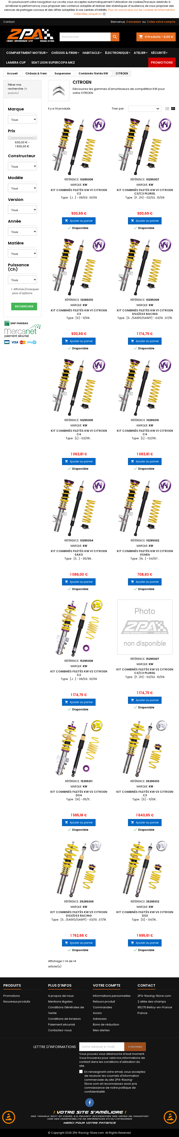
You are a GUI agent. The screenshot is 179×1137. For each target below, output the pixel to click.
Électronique (116, 53)
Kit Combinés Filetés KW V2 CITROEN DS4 (78, 793)
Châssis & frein (64, 53)
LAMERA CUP (16, 62)
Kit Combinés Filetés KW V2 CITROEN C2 (78, 673)
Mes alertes (101, 1030)
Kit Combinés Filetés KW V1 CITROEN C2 (79, 192)
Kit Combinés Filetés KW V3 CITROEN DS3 (144, 914)
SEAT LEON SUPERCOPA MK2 (53, 62)
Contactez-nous (60, 1030)
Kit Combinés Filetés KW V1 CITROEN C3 (79, 312)
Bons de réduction (106, 1024)
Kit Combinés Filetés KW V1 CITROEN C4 (79, 432)
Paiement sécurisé (61, 1024)
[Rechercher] (89, 36)
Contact (9, 22)
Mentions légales (60, 1001)
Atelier (139, 53)
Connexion (133, 22)
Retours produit (104, 1001)
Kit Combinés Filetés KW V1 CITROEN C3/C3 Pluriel (145, 192)
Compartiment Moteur (26, 53)
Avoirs (97, 1013)
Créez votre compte (161, 22)
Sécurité (158, 53)
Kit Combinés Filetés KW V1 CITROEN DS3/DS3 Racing (145, 312)
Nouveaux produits (16, 1001)
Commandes (102, 1007)
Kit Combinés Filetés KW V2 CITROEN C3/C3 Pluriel (144, 671)
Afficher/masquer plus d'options (25, 291)
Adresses (100, 1019)
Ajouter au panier (79, 221)
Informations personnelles (112, 996)
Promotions (162, 62)
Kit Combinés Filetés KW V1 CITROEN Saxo (79, 553)
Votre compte (106, 985)
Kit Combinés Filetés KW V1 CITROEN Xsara (145, 553)
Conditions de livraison (64, 1019)
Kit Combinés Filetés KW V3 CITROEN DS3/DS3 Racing (78, 914)
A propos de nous (61, 996)
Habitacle (91, 53)
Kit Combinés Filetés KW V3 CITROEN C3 (144, 793)
